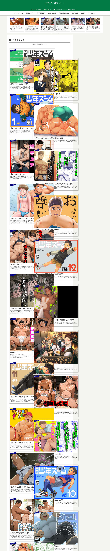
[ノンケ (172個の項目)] (92, 182)
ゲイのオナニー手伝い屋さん (87, 529)
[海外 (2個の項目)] (98, 197)
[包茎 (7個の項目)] (99, 194)
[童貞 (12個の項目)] (89, 192)
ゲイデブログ (82, 531)
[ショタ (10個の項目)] (83, 194)
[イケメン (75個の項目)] (98, 184)
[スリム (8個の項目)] (93, 194)
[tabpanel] (17, 24)
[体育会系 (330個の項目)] (91, 179)
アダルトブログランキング (88, 53)
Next (102, 24)
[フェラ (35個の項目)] (98, 187)
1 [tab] (51, 34)
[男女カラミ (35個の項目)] (91, 187)
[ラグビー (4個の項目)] (85, 197)
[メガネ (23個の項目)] (84, 189)
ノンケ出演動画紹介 (84, 533)
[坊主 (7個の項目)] (78, 197)
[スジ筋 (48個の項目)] (84, 187)
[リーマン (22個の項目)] (91, 189)
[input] (88, 39)
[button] (100, 39)
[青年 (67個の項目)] (78, 187)
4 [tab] (58, 34)
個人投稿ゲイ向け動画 (85, 537)
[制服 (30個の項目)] (78, 189)
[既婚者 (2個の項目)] (92, 197)
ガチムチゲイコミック (85, 526)
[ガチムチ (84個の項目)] (91, 184)
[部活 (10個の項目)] (78, 194)
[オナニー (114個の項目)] (79, 184)
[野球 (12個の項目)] (84, 192)
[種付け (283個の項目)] (98, 179)
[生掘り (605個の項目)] (79, 179)
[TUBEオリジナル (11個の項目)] (96, 192)
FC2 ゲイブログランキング (88, 49)
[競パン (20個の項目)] (98, 189)
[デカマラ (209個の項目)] (85, 182)
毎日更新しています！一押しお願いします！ (88, 44)
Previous (8, 24)
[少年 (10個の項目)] (88, 194)
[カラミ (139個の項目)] (98, 182)
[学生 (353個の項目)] (85, 179)
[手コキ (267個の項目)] (79, 182)
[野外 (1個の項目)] (88, 200)
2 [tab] (54, 34)
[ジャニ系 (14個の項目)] (79, 192)
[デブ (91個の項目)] (85, 184)
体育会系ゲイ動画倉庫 (85, 535)
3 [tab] (56, 34)
